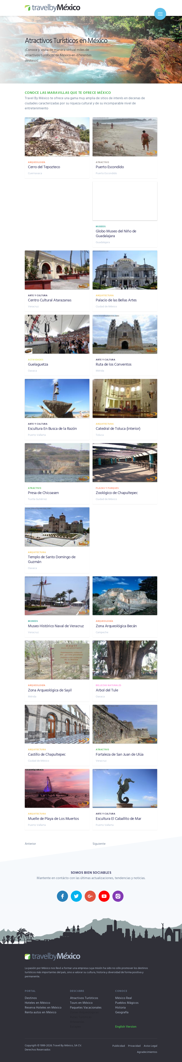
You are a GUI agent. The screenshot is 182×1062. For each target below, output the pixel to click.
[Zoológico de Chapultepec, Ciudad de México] (125, 473)
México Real (123, 997)
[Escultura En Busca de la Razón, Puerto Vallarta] (57, 409)
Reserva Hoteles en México (43, 1007)
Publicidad (118, 1046)
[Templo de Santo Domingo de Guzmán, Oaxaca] (57, 540)
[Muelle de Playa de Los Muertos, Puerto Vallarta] (57, 799)
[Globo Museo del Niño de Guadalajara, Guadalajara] (125, 214)
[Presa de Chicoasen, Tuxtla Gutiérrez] (57, 473)
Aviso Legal (150, 1046)
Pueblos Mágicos (127, 1002)
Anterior (30, 843)
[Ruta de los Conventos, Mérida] (125, 345)
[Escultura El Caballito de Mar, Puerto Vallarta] (125, 799)
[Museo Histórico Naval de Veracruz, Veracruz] (57, 606)
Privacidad (134, 1046)
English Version (125, 1026)
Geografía (121, 1012)
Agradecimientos (147, 1052)
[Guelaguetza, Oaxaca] (57, 345)
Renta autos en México (40, 1012)
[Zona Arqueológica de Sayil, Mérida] (57, 671)
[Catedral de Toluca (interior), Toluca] (125, 409)
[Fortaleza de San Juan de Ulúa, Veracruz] (125, 735)
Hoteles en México (37, 1002)
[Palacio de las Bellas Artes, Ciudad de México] (125, 281)
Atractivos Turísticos (84, 997)
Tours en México (81, 1002)
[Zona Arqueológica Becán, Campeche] (125, 606)
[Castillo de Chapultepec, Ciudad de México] (57, 735)
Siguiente (99, 843)
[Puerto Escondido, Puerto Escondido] (125, 147)
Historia (120, 1007)
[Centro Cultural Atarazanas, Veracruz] (57, 281)
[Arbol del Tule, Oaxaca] (125, 671)
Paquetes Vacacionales (86, 1007)
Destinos (31, 997)
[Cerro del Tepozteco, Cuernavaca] (57, 147)
